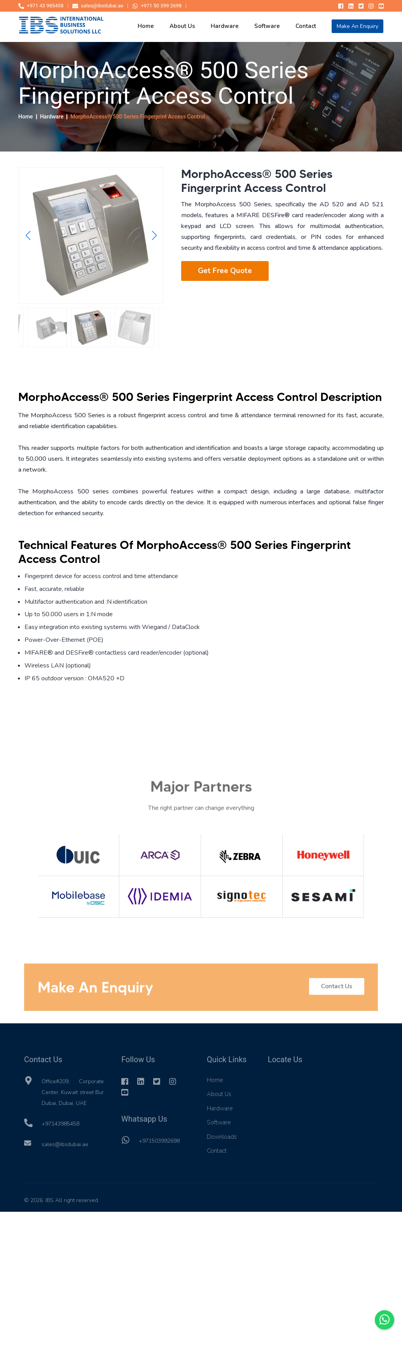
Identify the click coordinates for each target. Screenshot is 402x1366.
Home (25, 117)
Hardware (51, 117)
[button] (28, 235)
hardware (225, 26)
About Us (219, 1094)
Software (219, 1122)
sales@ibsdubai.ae (97, 6)
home (146, 26)
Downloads (222, 1137)
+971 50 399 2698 (157, 6)
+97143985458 (60, 1123)
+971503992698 (159, 1141)
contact (305, 26)
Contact (217, 1151)
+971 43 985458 (40, 6)
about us (182, 26)
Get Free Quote (225, 271)
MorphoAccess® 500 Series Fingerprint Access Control (137, 117)
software (267, 26)
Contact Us (336, 990)
